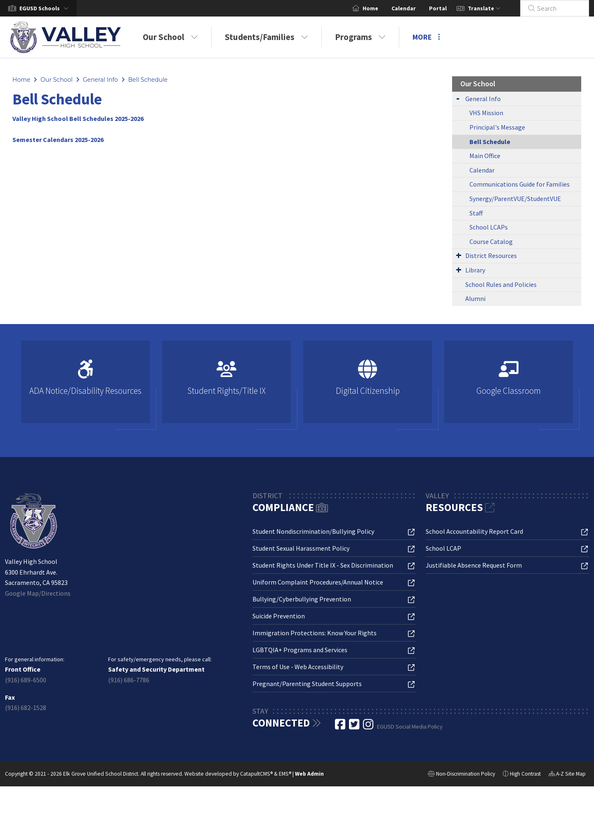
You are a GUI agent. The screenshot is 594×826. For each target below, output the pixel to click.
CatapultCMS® (256, 773)
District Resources (491, 255)
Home (380, 8)
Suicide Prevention (278, 616)
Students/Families (266, 37)
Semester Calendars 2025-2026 (58, 139)
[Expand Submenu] (458, 98)
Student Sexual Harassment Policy (300, 548)
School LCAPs (488, 227)
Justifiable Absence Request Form (474, 565)
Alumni (475, 298)
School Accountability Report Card (474, 531)
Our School (170, 37)
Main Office (484, 155)
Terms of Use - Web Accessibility (297, 667)
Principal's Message (497, 127)
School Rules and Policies (501, 284)
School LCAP (443, 548)
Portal (448, 8)
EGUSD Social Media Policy (410, 726)
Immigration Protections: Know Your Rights (314, 633)
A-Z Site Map (567, 774)
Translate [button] (494, 8)
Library (475, 270)
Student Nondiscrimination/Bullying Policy (313, 531)
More (426, 37)
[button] (45, 8)
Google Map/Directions (38, 593)
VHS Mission (486, 113)
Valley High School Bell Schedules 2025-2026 (78, 118)
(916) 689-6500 (25, 680)
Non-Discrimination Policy (461, 774)
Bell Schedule (148, 79)
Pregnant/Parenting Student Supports (307, 683)
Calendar (413, 8)
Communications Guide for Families (519, 184)
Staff (476, 213)
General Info (100, 79)
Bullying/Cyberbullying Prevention (301, 599)
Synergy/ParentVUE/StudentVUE (515, 198)
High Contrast (525, 773)
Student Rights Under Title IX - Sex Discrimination (322, 565)
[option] (85, 385)
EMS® (285, 773)
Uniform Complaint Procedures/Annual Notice (317, 582)
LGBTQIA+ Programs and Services (299, 650)
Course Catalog (491, 241)
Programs (360, 37)
